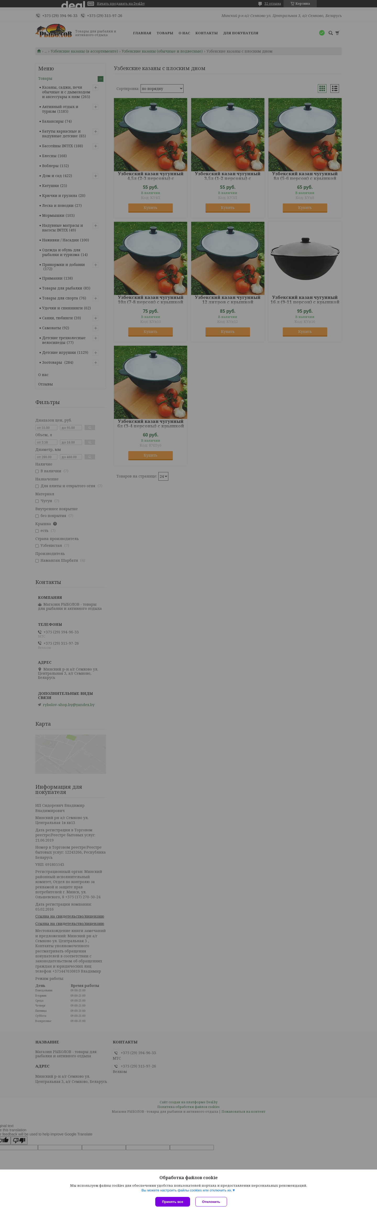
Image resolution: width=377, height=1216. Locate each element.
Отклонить (211, 1202)
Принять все (172, 1202)
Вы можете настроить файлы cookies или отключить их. (186, 1190)
